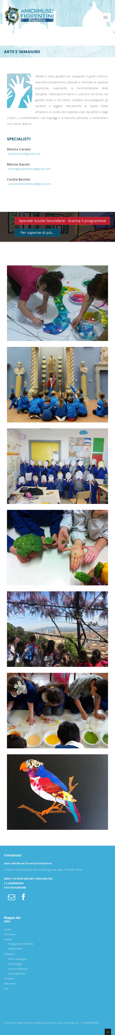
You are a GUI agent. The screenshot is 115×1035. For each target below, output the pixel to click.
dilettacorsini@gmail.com (24, 154)
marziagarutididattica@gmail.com (29, 169)
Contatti (8, 978)
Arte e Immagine (17, 959)
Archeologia (15, 964)
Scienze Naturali (17, 969)
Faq (6, 988)
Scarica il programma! (87, 220)
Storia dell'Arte (16, 973)
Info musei (10, 983)
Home (7, 929)
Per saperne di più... (37, 232)
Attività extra (15, 948)
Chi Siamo (10, 934)
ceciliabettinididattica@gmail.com (29, 184)
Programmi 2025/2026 (20, 944)
